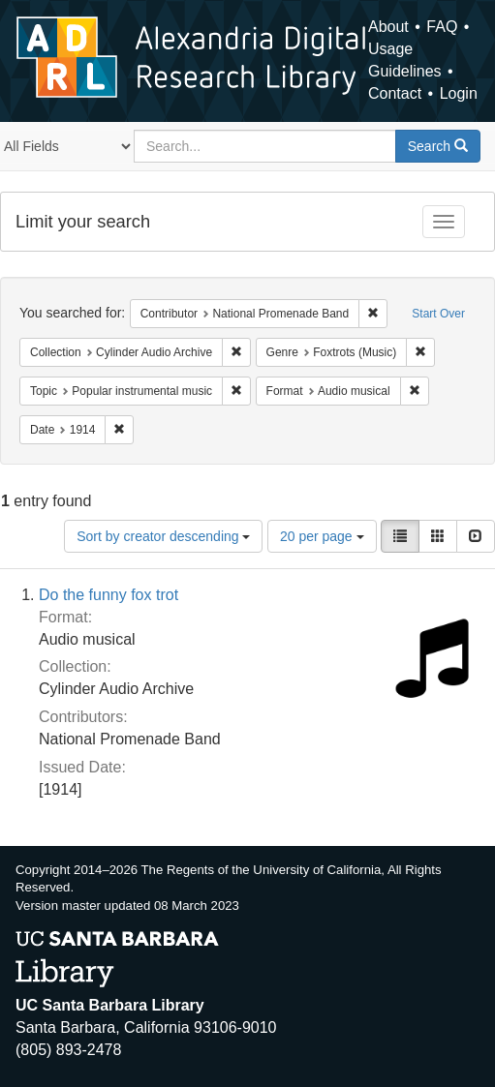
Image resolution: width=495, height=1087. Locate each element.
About (388, 26)
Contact (394, 93)
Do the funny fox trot (108, 595)
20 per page (322, 536)
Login (459, 93)
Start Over (438, 313)
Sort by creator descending (163, 536)
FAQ (441, 26)
